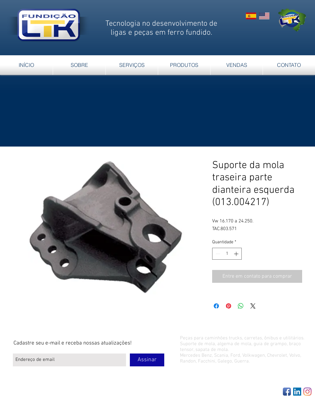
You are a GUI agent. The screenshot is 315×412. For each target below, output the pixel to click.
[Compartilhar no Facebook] (216, 306)
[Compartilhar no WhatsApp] (241, 306)
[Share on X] (253, 306)
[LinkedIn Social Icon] (297, 392)
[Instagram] (307, 392)
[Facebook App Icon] (287, 392)
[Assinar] (147, 360)
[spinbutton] (227, 253)
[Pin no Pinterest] (228, 306)
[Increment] (237, 253)
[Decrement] (217, 253)
